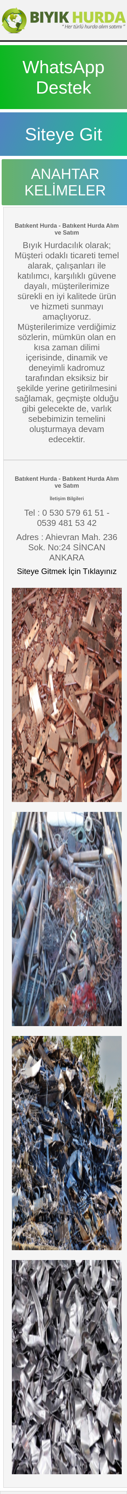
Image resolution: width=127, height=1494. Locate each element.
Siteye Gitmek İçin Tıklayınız (66, 571)
